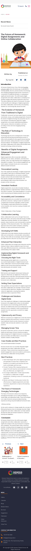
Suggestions (4, 513)
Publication (4, 516)
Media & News (5, 506)
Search (21, 6)
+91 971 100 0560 (6, 535)
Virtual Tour (4, 524)
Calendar (3, 500)
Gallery (3, 497)
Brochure (3, 510)
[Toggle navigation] (29, 6)
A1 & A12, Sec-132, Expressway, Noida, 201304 (12, 541)
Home (2, 14)
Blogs (2, 503)
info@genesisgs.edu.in (8, 538)
